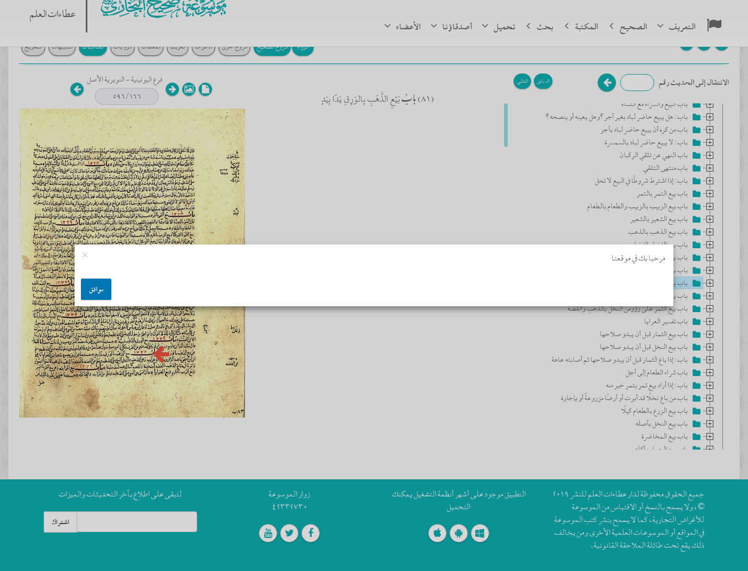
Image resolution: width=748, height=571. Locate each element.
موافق (96, 289)
